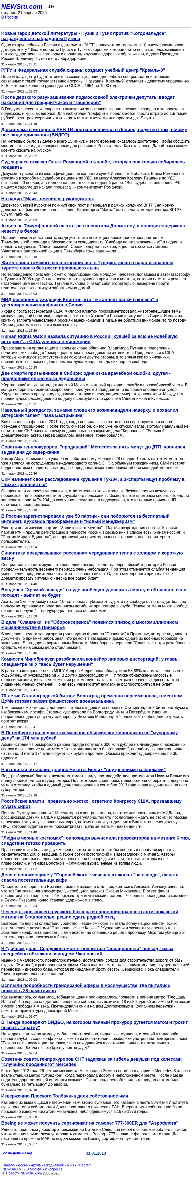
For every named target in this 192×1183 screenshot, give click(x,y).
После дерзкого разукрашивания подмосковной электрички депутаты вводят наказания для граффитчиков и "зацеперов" (88, 100)
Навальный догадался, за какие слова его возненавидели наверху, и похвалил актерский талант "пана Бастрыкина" (89, 413)
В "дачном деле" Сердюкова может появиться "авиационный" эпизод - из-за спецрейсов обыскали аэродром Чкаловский (87, 951)
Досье (23, 1165)
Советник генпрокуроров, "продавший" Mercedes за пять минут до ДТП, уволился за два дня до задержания (93, 449)
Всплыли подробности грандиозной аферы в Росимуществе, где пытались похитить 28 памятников (85, 988)
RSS (70, 1165)
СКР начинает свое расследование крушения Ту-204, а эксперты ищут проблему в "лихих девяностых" (93, 482)
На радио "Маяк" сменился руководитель (47, 198)
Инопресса (54, 1169)
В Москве (34, 1169)
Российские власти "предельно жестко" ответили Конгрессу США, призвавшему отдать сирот (91, 804)
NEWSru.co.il (12, 1169)
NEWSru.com (21, 6)
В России (9, 17)
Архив (36, 1165)
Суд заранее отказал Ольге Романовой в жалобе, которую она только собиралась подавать (93, 164)
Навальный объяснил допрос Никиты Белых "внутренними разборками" (83, 769)
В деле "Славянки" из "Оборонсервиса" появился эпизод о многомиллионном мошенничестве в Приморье (89, 625)
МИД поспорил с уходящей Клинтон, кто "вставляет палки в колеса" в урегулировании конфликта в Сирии (79, 302)
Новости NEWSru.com (24, 1173)
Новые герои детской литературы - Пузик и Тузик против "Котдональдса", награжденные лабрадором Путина (84, 36)
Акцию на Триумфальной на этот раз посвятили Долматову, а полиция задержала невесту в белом (93, 228)
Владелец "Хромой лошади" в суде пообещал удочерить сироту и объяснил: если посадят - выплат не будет (93, 592)
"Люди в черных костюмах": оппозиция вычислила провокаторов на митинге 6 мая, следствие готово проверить (95, 841)
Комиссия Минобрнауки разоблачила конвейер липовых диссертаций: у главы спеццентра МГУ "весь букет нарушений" (90, 662)
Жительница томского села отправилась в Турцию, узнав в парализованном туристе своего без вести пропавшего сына (87, 265)
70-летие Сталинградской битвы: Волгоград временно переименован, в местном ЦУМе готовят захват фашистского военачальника (91, 698)
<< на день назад (17, 1153)
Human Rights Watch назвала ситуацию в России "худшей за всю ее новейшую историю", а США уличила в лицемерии (89, 339)
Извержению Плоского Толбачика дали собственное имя (64, 1096)
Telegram (84, 1165)
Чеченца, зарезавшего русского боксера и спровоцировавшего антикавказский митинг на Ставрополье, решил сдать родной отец (89, 914)
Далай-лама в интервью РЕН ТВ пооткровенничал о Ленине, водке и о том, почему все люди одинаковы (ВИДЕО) (94, 132)
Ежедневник (54, 1165)
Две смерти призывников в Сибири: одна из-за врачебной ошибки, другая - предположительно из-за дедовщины (85, 376)
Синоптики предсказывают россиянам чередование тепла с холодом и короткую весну (92, 556)
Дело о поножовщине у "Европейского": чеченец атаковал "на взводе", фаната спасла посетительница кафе (89, 877)
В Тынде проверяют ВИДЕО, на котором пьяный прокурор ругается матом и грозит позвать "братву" (94, 1025)
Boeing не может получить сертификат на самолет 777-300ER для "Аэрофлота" (89, 1123)
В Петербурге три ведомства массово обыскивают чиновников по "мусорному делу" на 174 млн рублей (89, 735)
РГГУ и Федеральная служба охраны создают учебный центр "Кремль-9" (83, 70)
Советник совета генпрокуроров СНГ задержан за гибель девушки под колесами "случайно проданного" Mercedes (91, 1062)
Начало (8, 1165)
